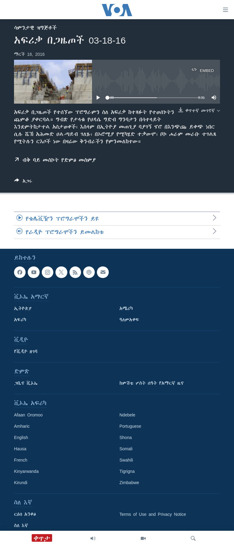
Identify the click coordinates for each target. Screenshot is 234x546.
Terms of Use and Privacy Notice (152, 514)
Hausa (20, 448)
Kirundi (20, 482)
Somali (126, 448)
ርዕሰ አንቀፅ (25, 514)
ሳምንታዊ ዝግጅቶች (35, 28)
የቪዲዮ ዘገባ (25, 351)
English (21, 437)
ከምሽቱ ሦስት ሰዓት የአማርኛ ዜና (151, 383)
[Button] (23, 182)
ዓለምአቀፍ (129, 320)
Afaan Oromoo (28, 415)
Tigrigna (127, 471)
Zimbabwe (129, 482)
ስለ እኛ (21, 525)
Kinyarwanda (26, 471)
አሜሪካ (126, 308)
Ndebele (127, 415)
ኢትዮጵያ (23, 308)
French (20, 460)
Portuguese (130, 426)
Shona (125, 437)
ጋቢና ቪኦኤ (25, 383)
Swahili (126, 460)
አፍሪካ (20, 320)
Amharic (22, 426)
